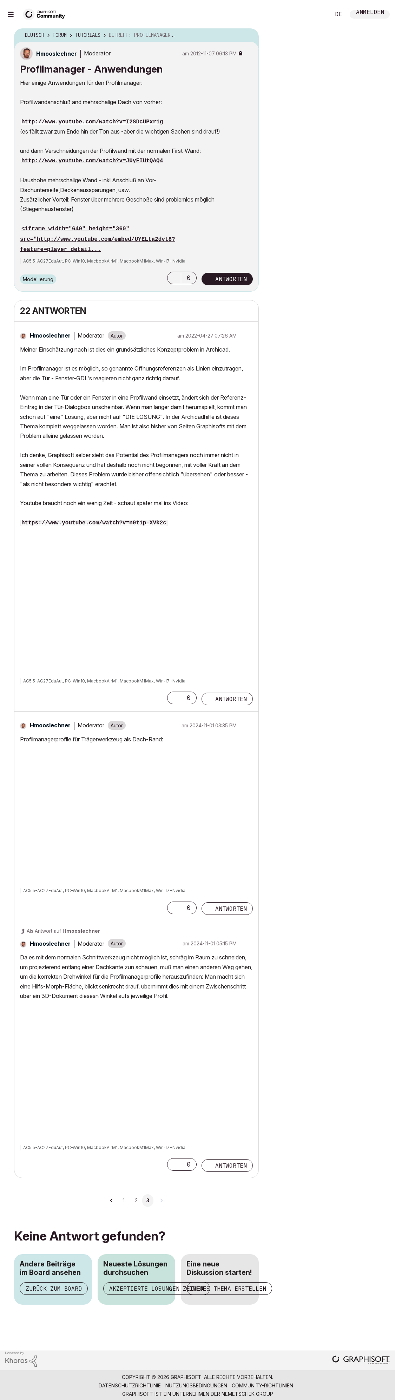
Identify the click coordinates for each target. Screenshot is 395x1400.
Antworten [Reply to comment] (231, 698)
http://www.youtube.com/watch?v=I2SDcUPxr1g (92, 122)
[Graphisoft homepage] (361, 1360)
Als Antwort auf (63, 931)
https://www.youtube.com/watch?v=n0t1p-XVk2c (93, 523)
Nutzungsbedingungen (196, 1385)
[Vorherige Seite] (111, 1200)
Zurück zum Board (54, 1288)
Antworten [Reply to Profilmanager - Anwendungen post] (231, 279)
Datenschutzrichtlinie (130, 1385)
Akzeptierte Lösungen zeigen (156, 1288)
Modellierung (38, 279)
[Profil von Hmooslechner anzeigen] (56, 53)
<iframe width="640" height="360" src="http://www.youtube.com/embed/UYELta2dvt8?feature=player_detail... (97, 239)
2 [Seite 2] (136, 1200)
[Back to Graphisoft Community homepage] (46, 13)
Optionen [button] (249, 35)
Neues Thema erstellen (229, 1288)
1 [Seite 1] (124, 1200)
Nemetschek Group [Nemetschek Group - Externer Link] (247, 1394)
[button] (174, 278)
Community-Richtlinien (262, 1385)
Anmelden (370, 12)
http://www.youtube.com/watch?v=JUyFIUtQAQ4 (92, 161)
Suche (317, 14)
